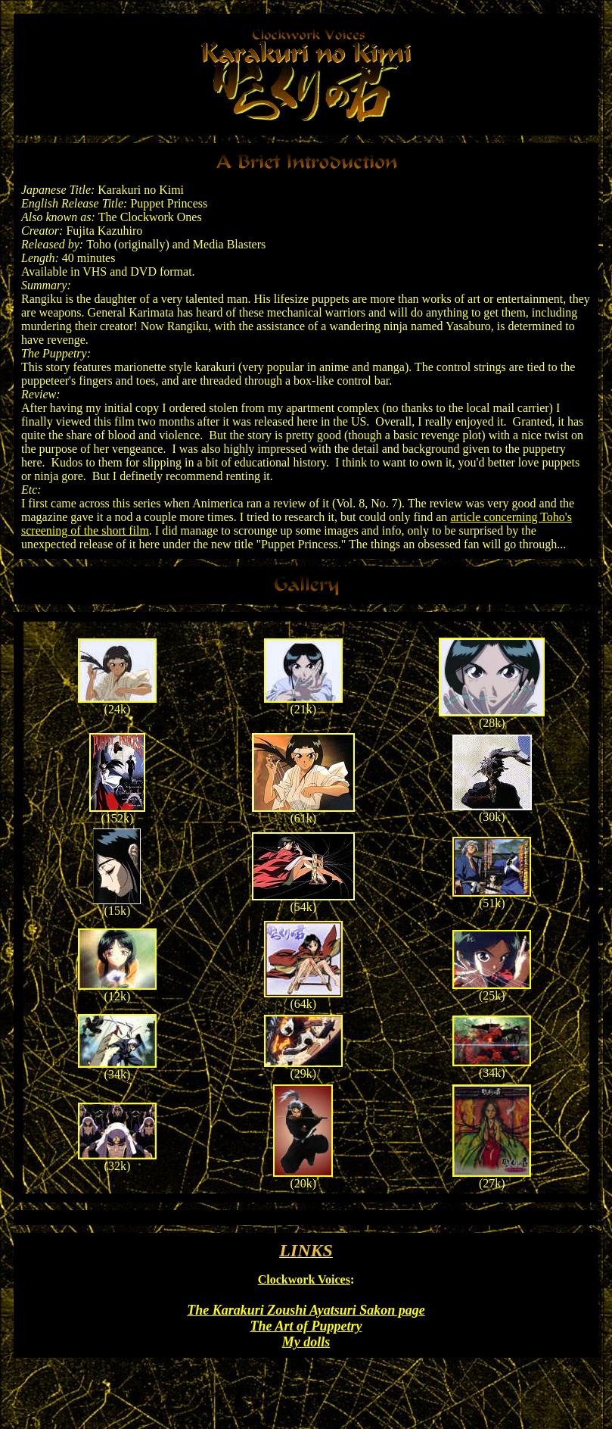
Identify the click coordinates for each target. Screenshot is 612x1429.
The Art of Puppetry (306, 1326)
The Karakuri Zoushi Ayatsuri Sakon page (306, 1310)
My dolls (306, 1341)
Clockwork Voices (304, 1279)
